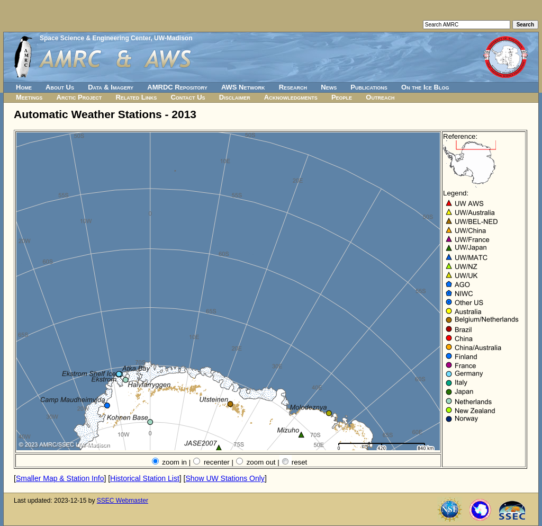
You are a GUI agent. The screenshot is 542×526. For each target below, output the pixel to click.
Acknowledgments (291, 97)
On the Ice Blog (425, 87)
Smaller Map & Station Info (60, 478)
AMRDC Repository (177, 87)
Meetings (29, 97)
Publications (368, 87)
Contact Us (187, 97)
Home (24, 87)
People (341, 97)
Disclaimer (234, 97)
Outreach (380, 97)
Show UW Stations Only (224, 478)
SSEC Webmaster (122, 500)
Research (293, 87)
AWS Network (243, 87)
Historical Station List (144, 478)
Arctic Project (79, 97)
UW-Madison (173, 38)
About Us (60, 87)
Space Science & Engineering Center (95, 38)
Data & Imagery (110, 87)
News (329, 87)
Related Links (136, 97)
